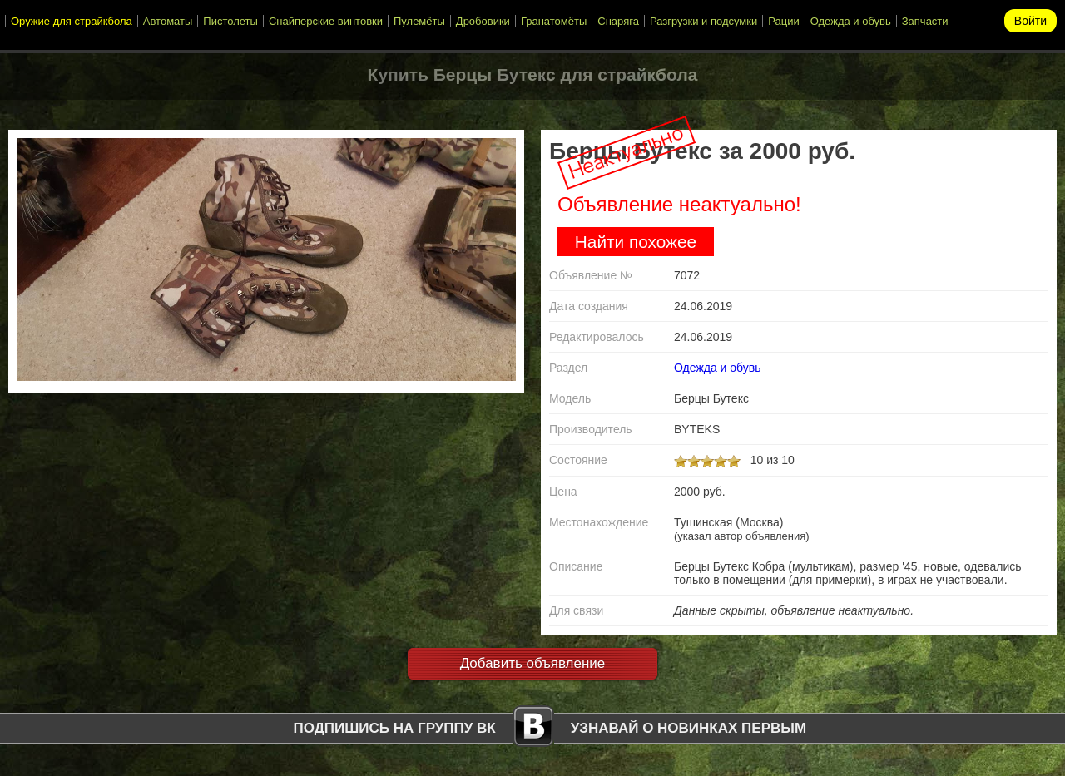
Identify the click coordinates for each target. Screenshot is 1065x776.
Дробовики (483, 21)
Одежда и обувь (850, 21)
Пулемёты (419, 21)
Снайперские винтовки (326, 21)
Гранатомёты (554, 21)
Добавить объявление (533, 663)
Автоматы (168, 21)
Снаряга (618, 21)
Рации (783, 21)
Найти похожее (635, 241)
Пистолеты (230, 21)
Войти (1030, 20)
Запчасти (925, 21)
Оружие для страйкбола (71, 21)
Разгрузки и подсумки (703, 21)
